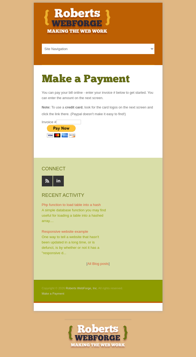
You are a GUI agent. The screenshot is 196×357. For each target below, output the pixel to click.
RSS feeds (47, 181)
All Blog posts (98, 264)
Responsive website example (65, 232)
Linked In (58, 181)
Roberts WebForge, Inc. (82, 288)
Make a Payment (53, 293)
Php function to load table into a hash (71, 205)
